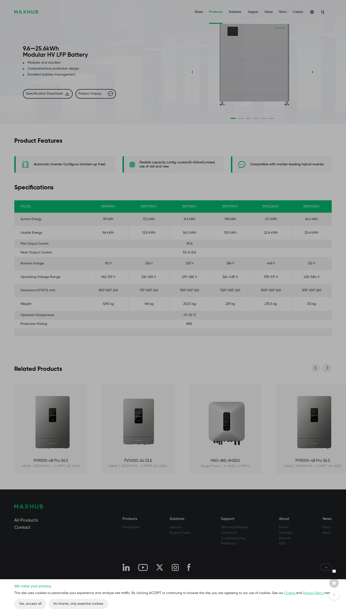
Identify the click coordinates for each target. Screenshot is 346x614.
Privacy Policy (313, 593)
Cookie (290, 593)
